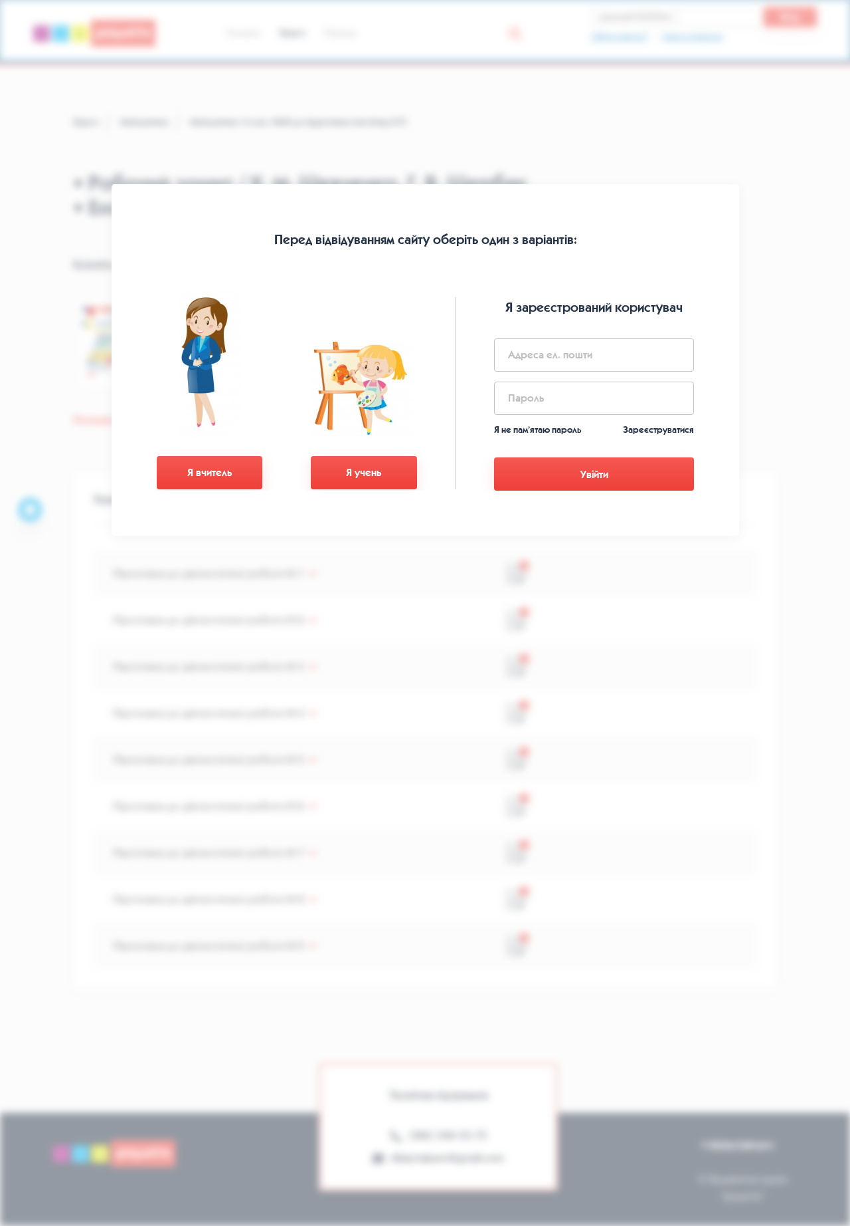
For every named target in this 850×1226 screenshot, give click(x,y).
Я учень (363, 472)
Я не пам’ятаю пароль (538, 430)
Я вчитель (209, 472)
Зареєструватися (658, 430)
